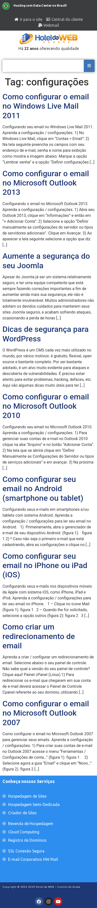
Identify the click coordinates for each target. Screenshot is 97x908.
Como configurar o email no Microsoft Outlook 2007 (45, 713)
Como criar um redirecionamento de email (38, 636)
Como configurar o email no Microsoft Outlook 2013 (45, 183)
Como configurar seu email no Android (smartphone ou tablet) (42, 489)
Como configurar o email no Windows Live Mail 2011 (45, 106)
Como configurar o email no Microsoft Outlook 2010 (45, 406)
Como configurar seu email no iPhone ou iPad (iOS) (44, 565)
